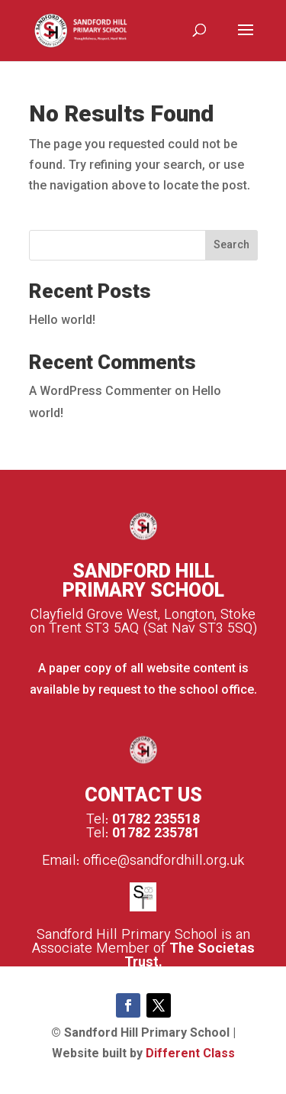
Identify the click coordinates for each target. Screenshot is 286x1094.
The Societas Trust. (189, 956)
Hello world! (62, 321)
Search (231, 246)
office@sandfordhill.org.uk (163, 861)
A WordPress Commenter (100, 392)
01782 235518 (156, 820)
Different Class (190, 1054)
